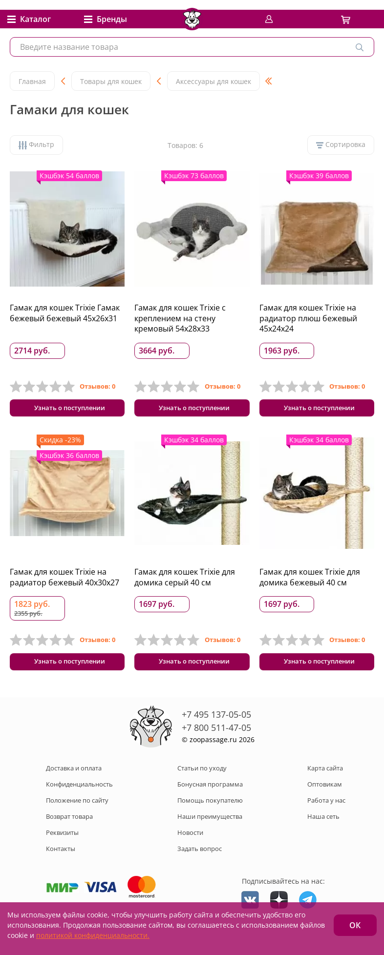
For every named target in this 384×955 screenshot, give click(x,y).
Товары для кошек (111, 81)
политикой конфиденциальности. (92, 935)
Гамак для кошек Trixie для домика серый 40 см (184, 581)
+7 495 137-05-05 (216, 721)
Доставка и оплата (74, 775)
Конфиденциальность (79, 791)
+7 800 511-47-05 (216, 735)
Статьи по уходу (202, 775)
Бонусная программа (210, 791)
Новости (190, 839)
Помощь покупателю (210, 807)
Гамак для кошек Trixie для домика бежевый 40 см (309, 581)
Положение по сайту (77, 807)
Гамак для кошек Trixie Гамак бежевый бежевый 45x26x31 (65, 313)
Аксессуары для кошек (213, 81)
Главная (32, 81)
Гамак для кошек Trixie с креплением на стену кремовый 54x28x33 (180, 318)
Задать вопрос (199, 855)
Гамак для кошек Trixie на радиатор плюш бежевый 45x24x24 (308, 318)
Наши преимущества (209, 823)
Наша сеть (323, 823)
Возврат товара (69, 823)
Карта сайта (325, 775)
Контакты (60, 855)
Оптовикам (324, 791)
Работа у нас (326, 807)
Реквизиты (62, 839)
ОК (355, 925)
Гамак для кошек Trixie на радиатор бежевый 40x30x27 (64, 581)
